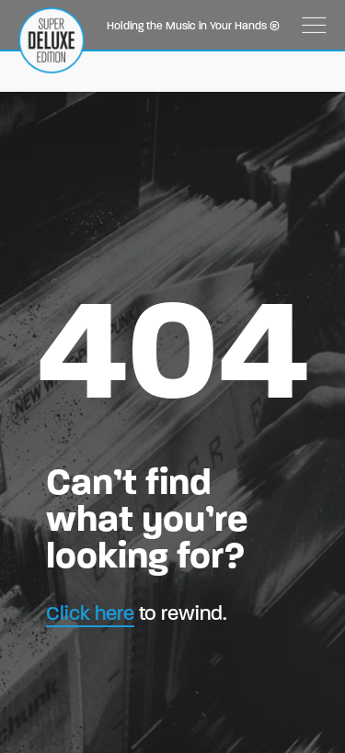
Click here (90, 613)
